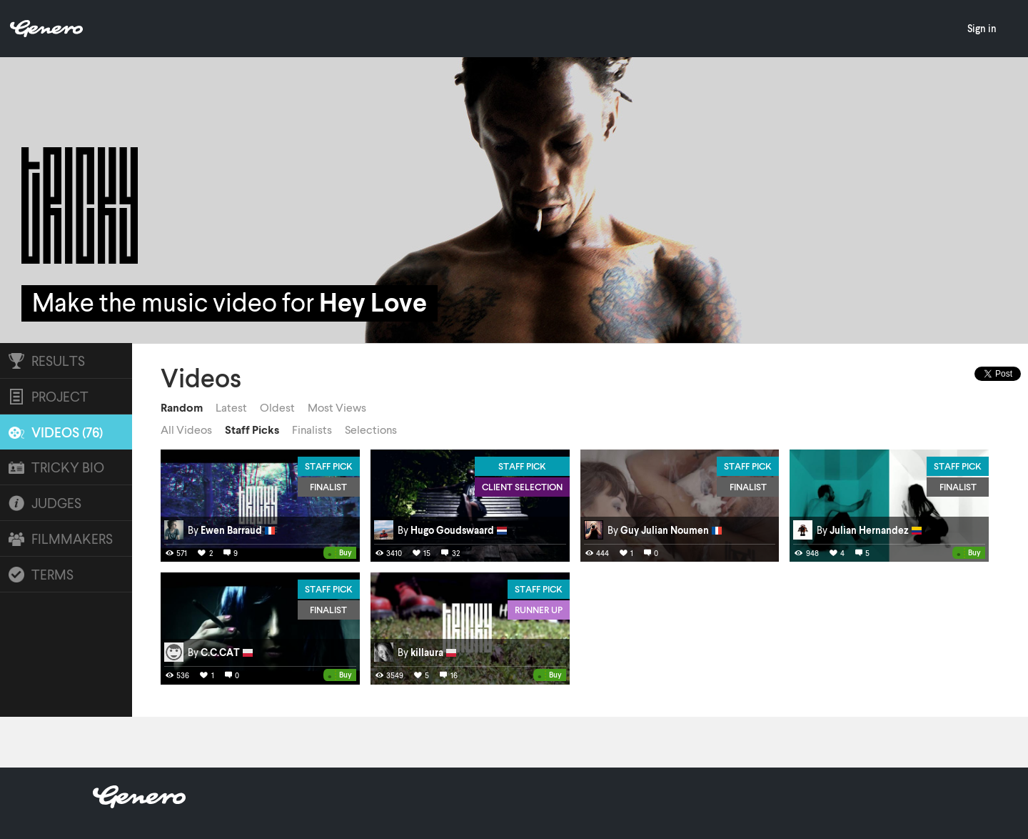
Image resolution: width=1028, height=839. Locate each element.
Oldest (277, 407)
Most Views (337, 407)
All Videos (186, 429)
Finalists (312, 429)
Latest (231, 407)
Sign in (982, 28)
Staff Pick (329, 466)
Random (182, 407)
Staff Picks (252, 429)
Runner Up (539, 609)
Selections (371, 429)
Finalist (328, 486)
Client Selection (522, 486)
